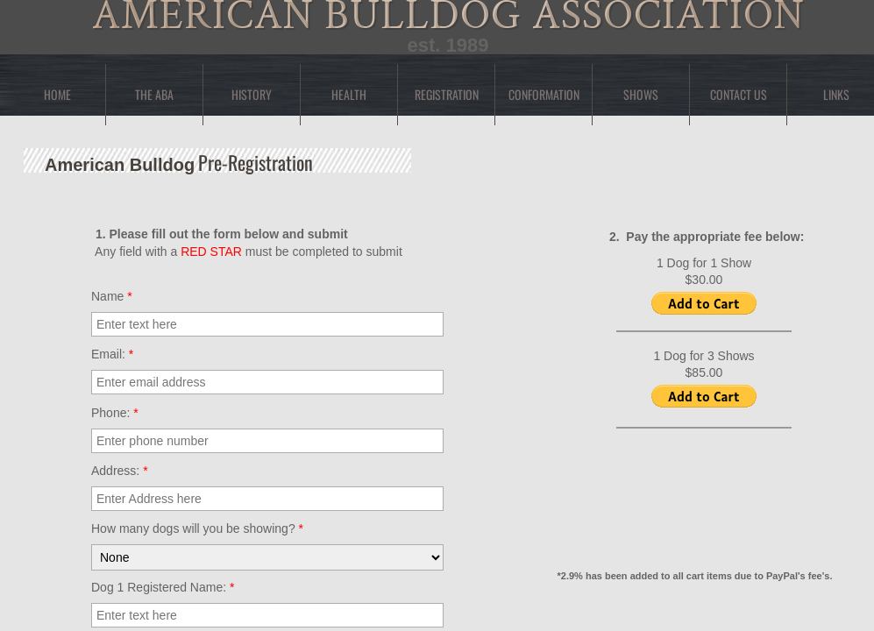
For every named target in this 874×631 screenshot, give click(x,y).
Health (348, 94)
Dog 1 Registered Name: (162, 587)
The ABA (154, 94)
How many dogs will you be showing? (197, 528)
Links (836, 94)
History (251, 94)
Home (57, 94)
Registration (447, 94)
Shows (640, 94)
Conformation (543, 94)
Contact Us (738, 94)
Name (111, 296)
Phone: (115, 413)
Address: (119, 471)
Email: (112, 354)
